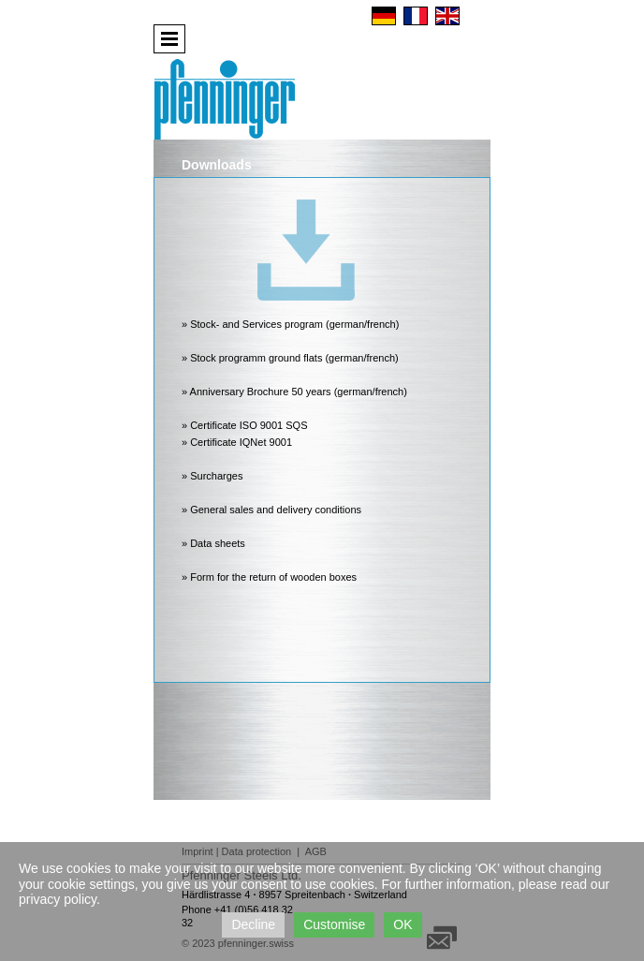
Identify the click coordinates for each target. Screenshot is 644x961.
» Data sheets (213, 543)
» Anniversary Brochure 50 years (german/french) (294, 391)
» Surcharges (212, 475)
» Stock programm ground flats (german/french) (290, 357)
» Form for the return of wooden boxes (269, 577)
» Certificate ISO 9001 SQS (245, 425)
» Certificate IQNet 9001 (237, 442)
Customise (334, 924)
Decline (253, 924)
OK (402, 924)
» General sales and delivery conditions (271, 509)
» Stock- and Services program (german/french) (290, 324)
